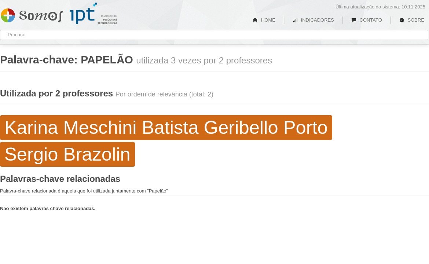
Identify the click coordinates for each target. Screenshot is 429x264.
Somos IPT (31, 14)
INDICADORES (313, 20)
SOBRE (411, 20)
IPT (93, 14)
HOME (264, 20)
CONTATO (366, 20)
